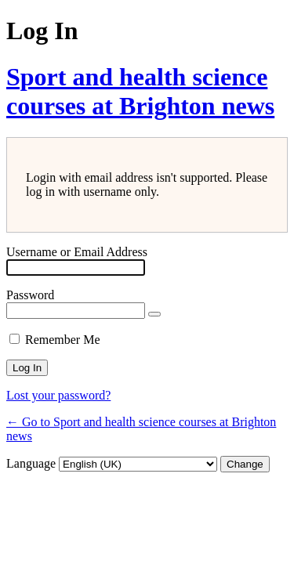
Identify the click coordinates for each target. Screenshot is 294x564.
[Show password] (154, 314)
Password (30, 295)
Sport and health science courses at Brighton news (140, 91)
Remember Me (62, 339)
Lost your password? (58, 395)
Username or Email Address (76, 251)
